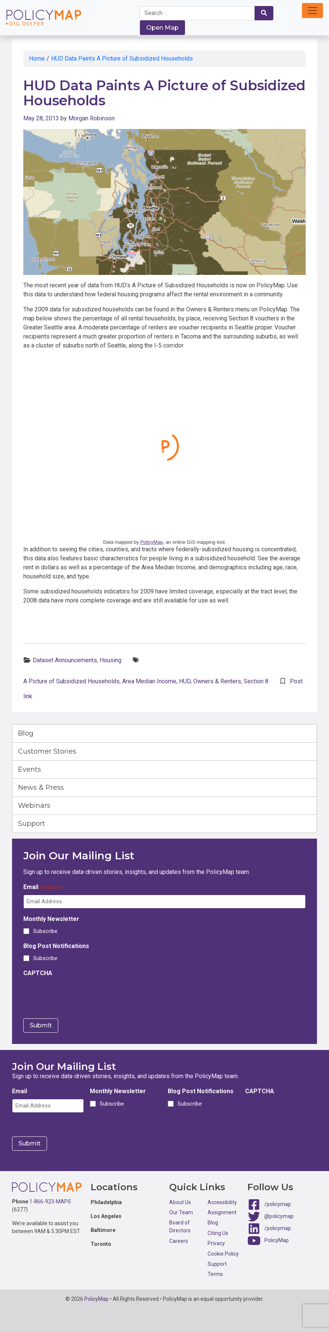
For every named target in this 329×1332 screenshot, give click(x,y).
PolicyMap (151, 542)
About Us (180, 1202)
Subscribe (45, 931)
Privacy (216, 1243)
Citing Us (218, 1233)
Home (37, 58)
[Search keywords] (197, 13)
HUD (185, 681)
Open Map (162, 27)
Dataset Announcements (65, 660)
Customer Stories (47, 751)
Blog (25, 733)
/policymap (277, 1204)
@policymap (279, 1216)
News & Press (41, 787)
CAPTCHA (37, 973)
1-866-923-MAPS (50, 1201)
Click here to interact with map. (164, 446)
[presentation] (80, 995)
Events (29, 769)
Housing (110, 660)
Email (42, 887)
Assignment (222, 1212)
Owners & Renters (217, 681)
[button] (312, 10)
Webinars (34, 805)
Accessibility (222, 1202)
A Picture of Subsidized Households (71, 681)
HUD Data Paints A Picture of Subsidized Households (122, 58)
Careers (178, 1241)
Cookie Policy (223, 1254)
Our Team (181, 1212)
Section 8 (256, 681)
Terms (215, 1274)
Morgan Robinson (91, 118)
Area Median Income (149, 681)
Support (31, 823)
